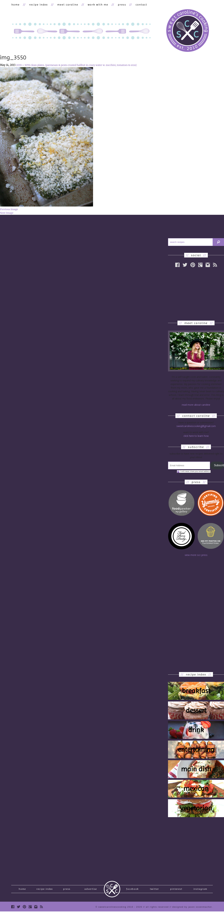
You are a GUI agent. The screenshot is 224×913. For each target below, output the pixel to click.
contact (139, 4)
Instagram (200, 889)
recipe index (38, 4)
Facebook (132, 889)
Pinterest (176, 889)
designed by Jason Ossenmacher (192, 908)
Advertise (90, 889)
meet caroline (66, 4)
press (120, 4)
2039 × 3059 (23, 65)
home (15, 4)
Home (22, 889)
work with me (96, 4)
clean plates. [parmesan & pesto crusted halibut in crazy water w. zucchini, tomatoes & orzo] (84, 65)
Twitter (154, 889)
